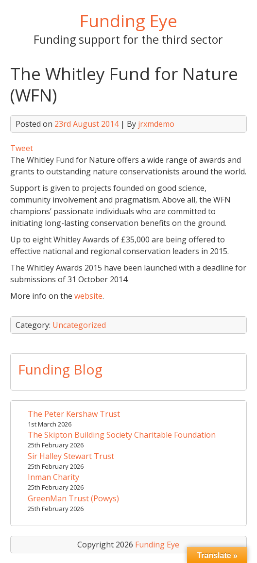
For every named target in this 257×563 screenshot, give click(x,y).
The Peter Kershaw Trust (74, 414)
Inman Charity (53, 477)
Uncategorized (79, 325)
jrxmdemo (156, 124)
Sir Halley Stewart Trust (71, 456)
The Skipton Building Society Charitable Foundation (122, 434)
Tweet (21, 148)
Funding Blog (60, 369)
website (88, 295)
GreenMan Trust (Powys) (73, 498)
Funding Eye (128, 20)
